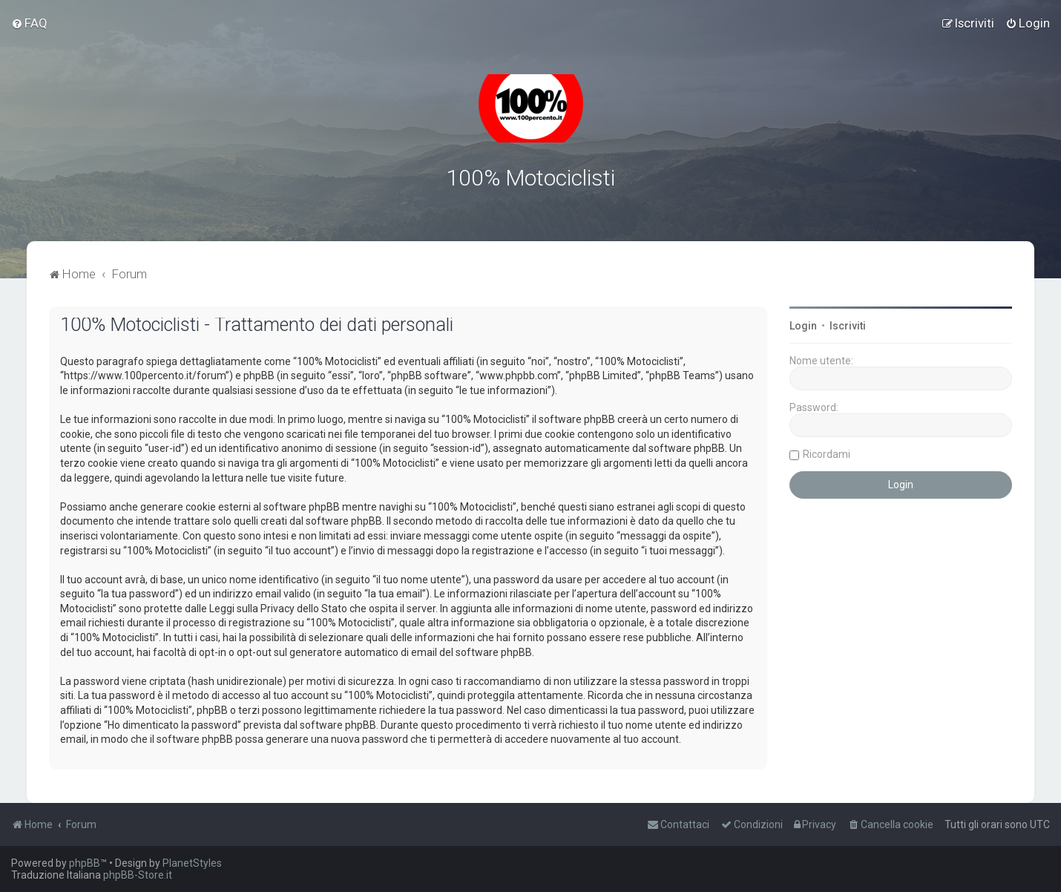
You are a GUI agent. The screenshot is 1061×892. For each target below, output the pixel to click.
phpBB (84, 863)
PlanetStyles (192, 863)
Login (803, 326)
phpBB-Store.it (137, 875)
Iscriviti (848, 326)
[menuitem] (29, 23)
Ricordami (826, 454)
